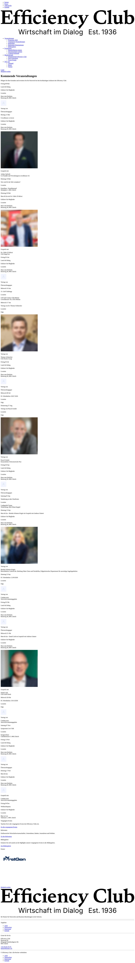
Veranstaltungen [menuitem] (9, 38)
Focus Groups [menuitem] (12, 60)
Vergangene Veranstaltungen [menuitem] (16, 42)
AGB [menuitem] (6, 925)
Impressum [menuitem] (7, 929)
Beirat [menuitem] (10, 65)
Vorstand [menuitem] (10, 63)
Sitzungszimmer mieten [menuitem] (15, 52)
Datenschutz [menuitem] (8, 927)
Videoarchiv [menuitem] (8, 5)
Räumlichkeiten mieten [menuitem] (15, 50)
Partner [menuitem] (6, 2)
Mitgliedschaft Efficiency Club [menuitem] (17, 56)
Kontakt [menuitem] (6, 7)
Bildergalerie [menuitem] (12, 47)
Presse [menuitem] (6, 4)
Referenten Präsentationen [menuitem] (16, 45)
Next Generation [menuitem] (13, 58)
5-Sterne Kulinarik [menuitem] (13, 53)
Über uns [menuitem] (7, 61)
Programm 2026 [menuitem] (13, 40)
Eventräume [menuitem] (8, 48)
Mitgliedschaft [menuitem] (8, 55)
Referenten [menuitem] (11, 43)
